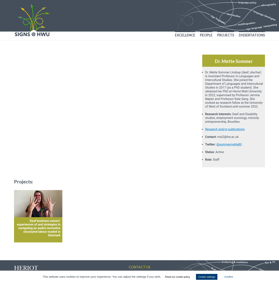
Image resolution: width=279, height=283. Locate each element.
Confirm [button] (228, 276)
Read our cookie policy (177, 276)
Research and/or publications (225, 129)
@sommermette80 (229, 144)
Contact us (139, 267)
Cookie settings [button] (206, 276)
